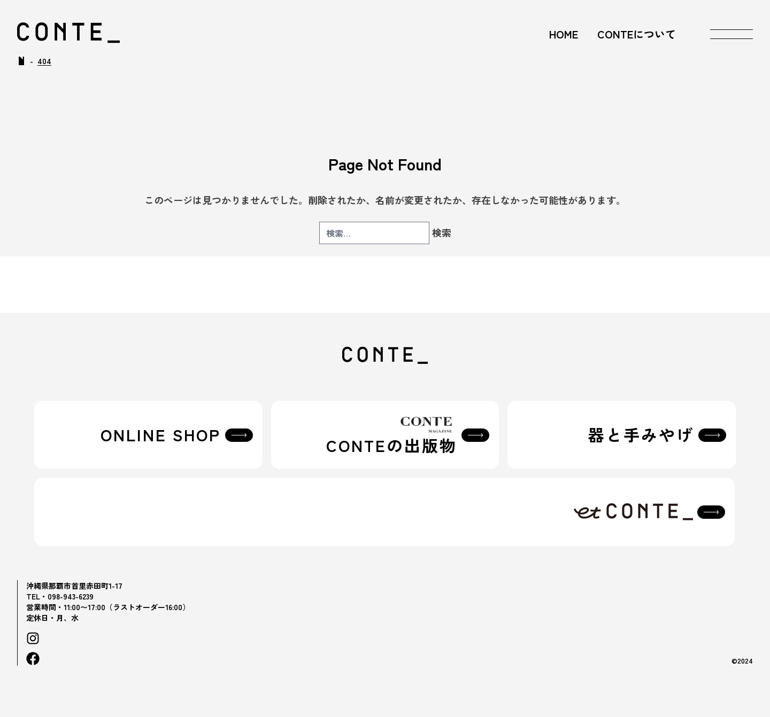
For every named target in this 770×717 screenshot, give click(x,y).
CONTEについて (636, 34)
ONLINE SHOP (176, 435)
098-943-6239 (71, 596)
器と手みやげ (657, 435)
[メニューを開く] (731, 34)
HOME (563, 34)
